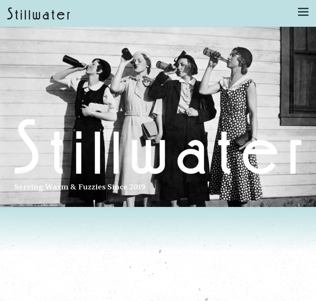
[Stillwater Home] (38, 13)
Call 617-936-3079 (158, 292)
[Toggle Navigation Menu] (303, 11)
